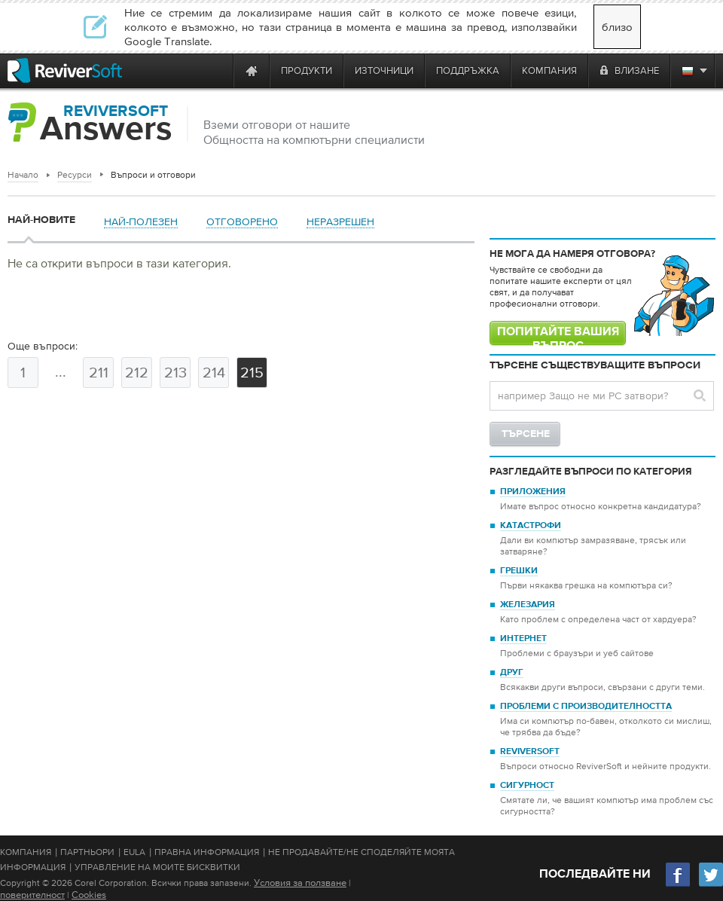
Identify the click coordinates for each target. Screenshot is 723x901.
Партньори (87, 852)
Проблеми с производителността (586, 706)
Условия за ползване (300, 882)
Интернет (523, 638)
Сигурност (527, 785)
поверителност (32, 894)
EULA (134, 852)
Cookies (89, 894)
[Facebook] (678, 884)
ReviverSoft (530, 751)
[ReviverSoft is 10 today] (218, 70)
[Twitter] (711, 884)
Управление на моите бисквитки (157, 867)
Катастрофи (530, 525)
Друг (511, 672)
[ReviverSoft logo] (65, 70)
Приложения (533, 491)
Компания (25, 852)
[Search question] (602, 396)
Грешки (519, 571)
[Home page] (251, 70)
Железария (527, 604)
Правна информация (206, 852)
